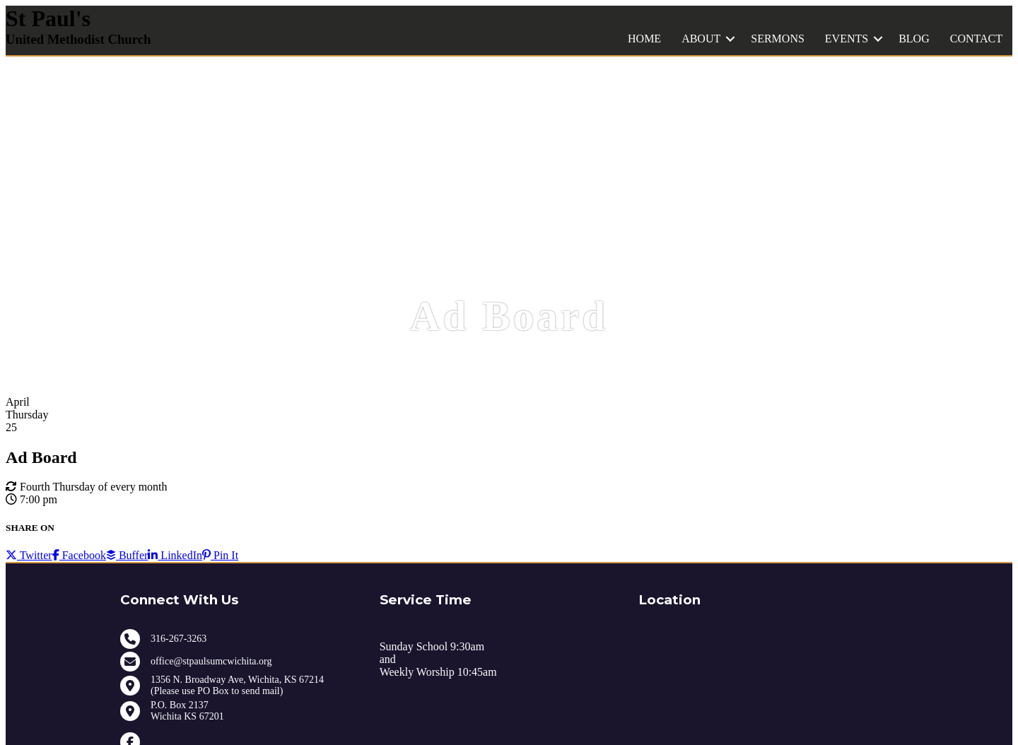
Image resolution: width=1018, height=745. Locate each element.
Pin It (220, 555)
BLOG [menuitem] (914, 39)
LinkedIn (175, 555)
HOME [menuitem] (644, 39)
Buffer (127, 555)
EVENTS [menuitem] (846, 39)
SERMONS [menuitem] (778, 39)
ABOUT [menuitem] (700, 39)
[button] (730, 39)
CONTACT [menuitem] (976, 39)
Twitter (29, 555)
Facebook (79, 555)
